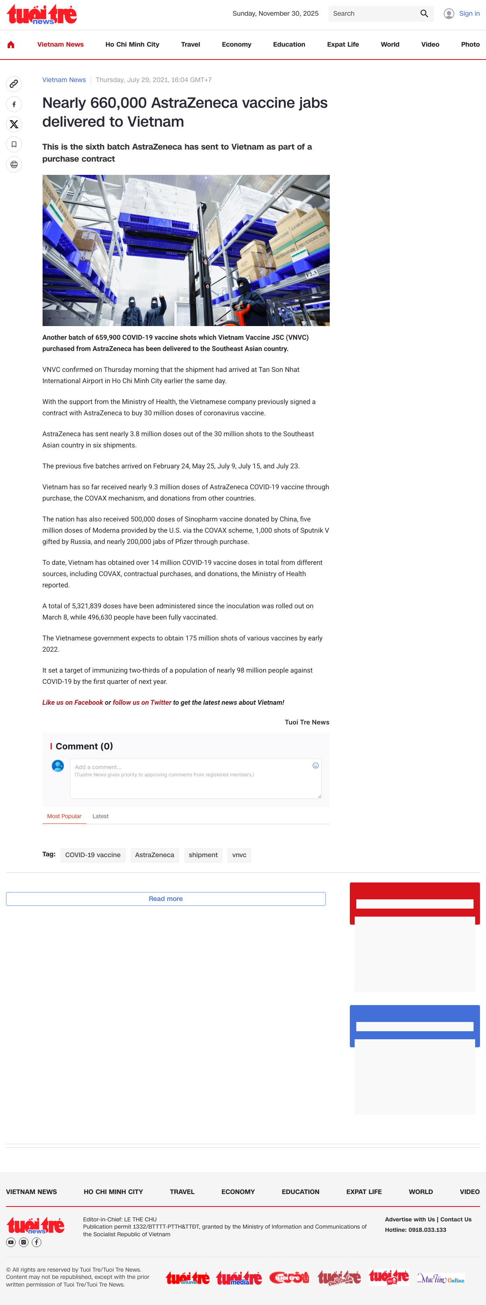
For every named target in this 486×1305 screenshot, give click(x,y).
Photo (470, 45)
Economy (236, 45)
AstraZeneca (155, 855)
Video (430, 45)
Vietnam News (60, 45)
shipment (203, 855)
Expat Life (343, 45)
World (390, 45)
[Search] (381, 14)
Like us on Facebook (73, 703)
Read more (166, 898)
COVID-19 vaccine (92, 855)
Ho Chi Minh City (132, 45)
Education (289, 45)
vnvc (239, 855)
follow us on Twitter (142, 703)
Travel (190, 45)
